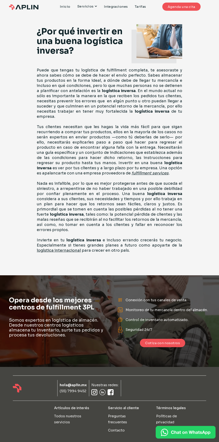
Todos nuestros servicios (67, 419)
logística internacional (59, 250)
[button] (89, 6)
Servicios (85, 6)
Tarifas (140, 6)
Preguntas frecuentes (117, 419)
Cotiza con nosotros (162, 343)
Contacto (116, 430)
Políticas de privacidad (166, 419)
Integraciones (116, 6)
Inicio (65, 6)
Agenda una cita (181, 7)
